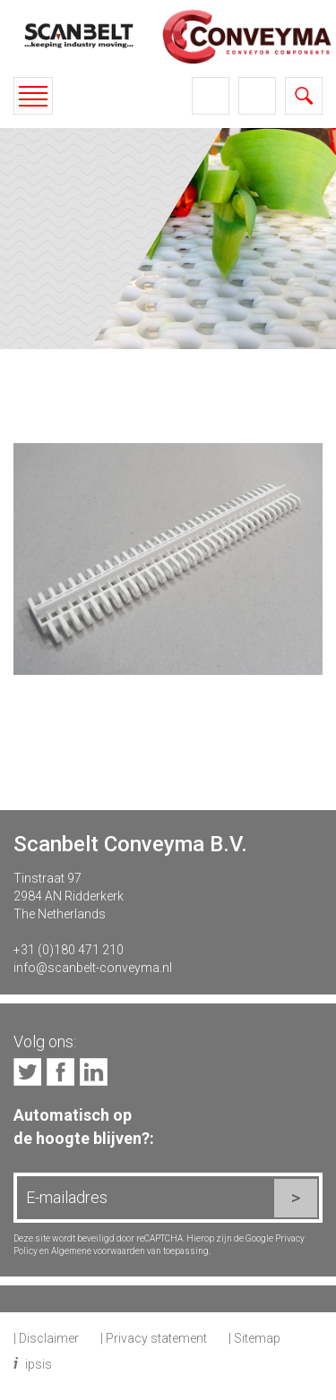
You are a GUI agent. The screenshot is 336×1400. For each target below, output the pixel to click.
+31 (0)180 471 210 (68, 950)
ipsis (38, 1364)
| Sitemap (254, 1338)
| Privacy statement (153, 1338)
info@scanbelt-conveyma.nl (92, 967)
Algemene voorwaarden (98, 1251)
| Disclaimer (46, 1338)
